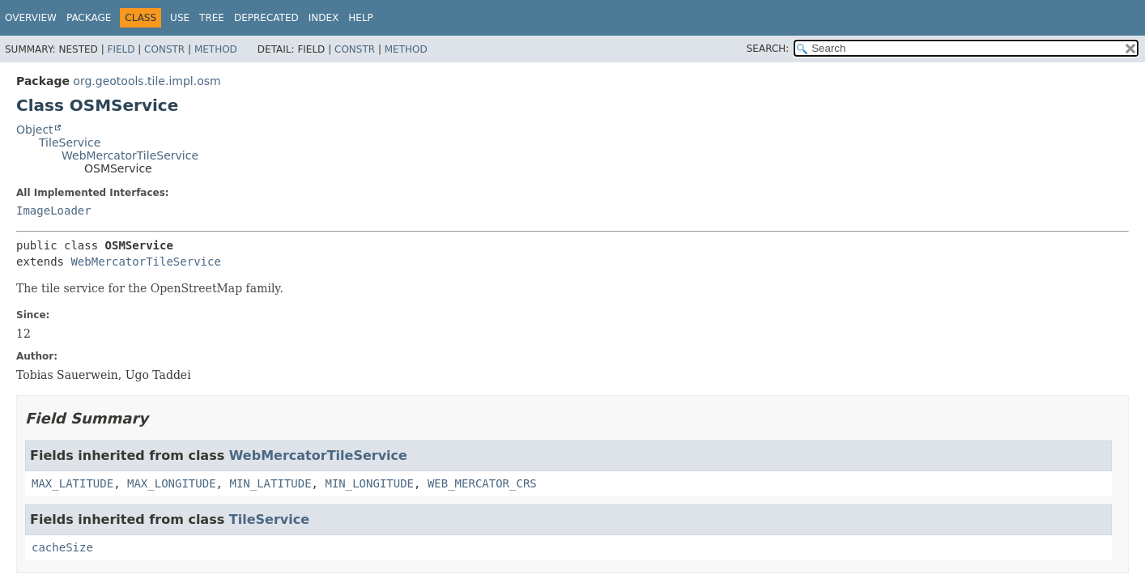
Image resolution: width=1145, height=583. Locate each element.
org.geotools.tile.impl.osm (146, 80)
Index (324, 17)
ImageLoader (54, 210)
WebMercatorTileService (130, 155)
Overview (31, 17)
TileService (69, 142)
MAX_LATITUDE (72, 483)
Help (360, 17)
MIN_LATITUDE (270, 483)
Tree (211, 17)
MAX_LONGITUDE (171, 483)
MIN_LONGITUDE (369, 483)
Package (88, 17)
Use (179, 17)
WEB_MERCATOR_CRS (482, 483)
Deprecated (266, 17)
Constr (164, 49)
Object (34, 129)
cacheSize (62, 547)
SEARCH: (768, 48)
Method (215, 49)
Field (120, 49)
